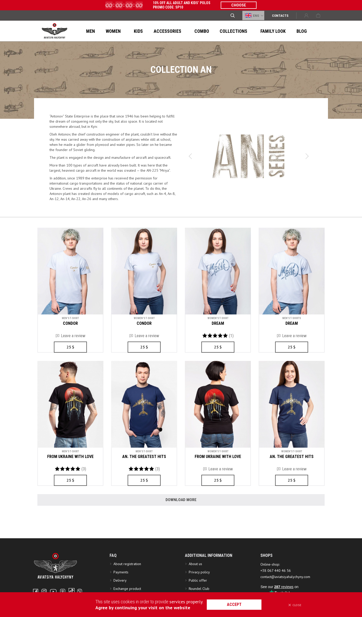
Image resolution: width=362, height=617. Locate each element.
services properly (186, 602)
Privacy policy (199, 592)
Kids (128, 31)
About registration (128, 583)
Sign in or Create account (306, 15)
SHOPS (266, 575)
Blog (271, 31)
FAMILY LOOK (246, 31)
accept (239, 604)
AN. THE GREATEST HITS (144, 456)
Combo (183, 31)
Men (88, 31)
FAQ (113, 575)
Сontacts (280, 16)
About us (195, 583)
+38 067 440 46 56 (275, 590)
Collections (212, 31)
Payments (120, 592)
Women (108, 31)
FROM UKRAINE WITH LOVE (70, 456)
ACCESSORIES (154, 31)
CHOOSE (238, 5)
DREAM (218, 323)
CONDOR (70, 323)
